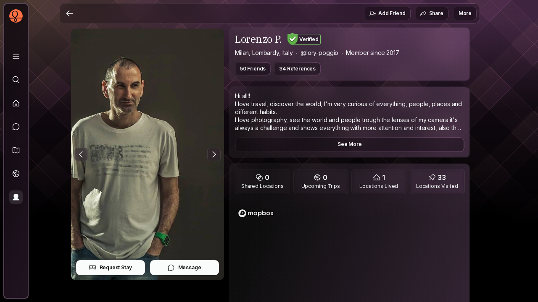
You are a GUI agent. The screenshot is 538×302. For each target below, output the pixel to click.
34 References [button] (297, 68)
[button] (16, 150)
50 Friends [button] (253, 68)
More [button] (465, 13)
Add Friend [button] (387, 13)
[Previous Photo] (81, 154)
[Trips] (16, 173)
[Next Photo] (214, 154)
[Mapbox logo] (255, 213)
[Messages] (16, 126)
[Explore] (16, 79)
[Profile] (16, 197)
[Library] (16, 56)
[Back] (69, 13)
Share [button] (431, 13)
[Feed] (16, 103)
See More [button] (350, 144)
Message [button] (184, 267)
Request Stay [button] (110, 267)
